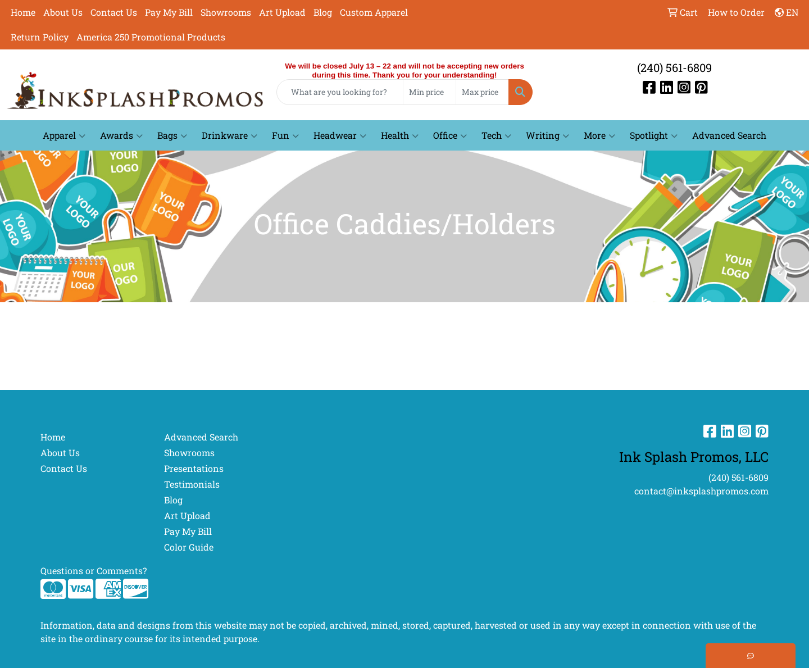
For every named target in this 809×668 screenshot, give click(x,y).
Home (23, 12)
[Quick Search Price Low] (429, 92)
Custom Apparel (374, 12)
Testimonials (192, 484)
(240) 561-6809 (674, 67)
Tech (496, 135)
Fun (285, 135)
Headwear (339, 135)
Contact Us (113, 12)
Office (450, 135)
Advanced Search (729, 135)
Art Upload (282, 12)
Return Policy (40, 37)
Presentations (194, 468)
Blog (322, 12)
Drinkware (229, 135)
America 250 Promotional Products (150, 37)
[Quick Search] (339, 92)
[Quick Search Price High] (482, 92)
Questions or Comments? (93, 570)
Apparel (64, 135)
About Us (63, 12)
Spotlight (654, 135)
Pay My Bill (169, 12)
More (599, 135)
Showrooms (226, 12)
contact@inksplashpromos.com (701, 491)
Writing (547, 135)
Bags (172, 135)
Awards (121, 135)
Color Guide (188, 547)
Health (400, 135)
